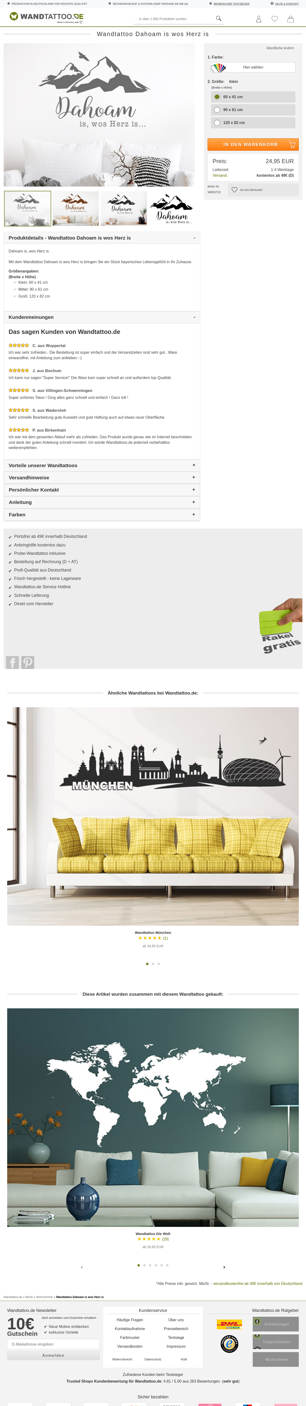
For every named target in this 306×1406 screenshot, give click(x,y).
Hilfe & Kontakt (287, 3)
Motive (123, 33)
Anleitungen (281, 1193)
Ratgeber (289, 33)
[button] (147, 841)
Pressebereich (176, 1195)
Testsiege (176, 1204)
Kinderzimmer (154, 33)
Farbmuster (130, 1204)
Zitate (258, 33)
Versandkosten (129, 1213)
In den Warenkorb (260, 166)
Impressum (176, 1213)
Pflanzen (95, 33)
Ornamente (189, 33)
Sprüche (41, 33)
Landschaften (227, 33)
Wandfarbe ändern (280, 69)
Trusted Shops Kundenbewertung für (113, 1253)
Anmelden (53, 1220)
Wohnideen (281, 1229)
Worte (68, 33)
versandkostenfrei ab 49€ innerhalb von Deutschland (257, 1161)
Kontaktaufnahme (130, 1195)
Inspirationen (281, 1211)
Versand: (220, 197)
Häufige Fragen (130, 1187)
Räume (15, 33)
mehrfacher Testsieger (232, 3)
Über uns (176, 1187)
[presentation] (82, 1144)
